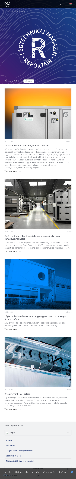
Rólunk (9, 440)
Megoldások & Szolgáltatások (19, 450)
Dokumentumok (13, 456)
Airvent (7, 11)
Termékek (10, 445)
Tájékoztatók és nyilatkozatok (20, 461)
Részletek (7, 475)
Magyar (10, 432)
